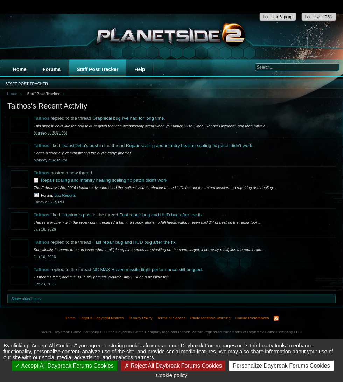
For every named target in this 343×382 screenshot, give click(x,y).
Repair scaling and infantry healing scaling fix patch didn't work (189, 145)
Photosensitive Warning (210, 318)
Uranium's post (76, 214)
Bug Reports (65, 195)
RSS (276, 318)
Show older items (26, 299)
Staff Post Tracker (97, 69)
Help (139, 69)
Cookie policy (171, 375)
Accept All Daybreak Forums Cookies (64, 366)
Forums (52, 69)
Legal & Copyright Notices (101, 318)
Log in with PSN (318, 17)
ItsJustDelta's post (79, 145)
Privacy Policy (140, 318)
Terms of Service (171, 318)
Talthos (41, 118)
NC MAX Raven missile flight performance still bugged (147, 269)
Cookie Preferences (252, 318)
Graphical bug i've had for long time (128, 118)
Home (20, 69)
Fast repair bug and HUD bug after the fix (161, 214)
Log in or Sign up (277, 17)
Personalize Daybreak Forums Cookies (281, 366)
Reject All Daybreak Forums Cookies (173, 366)
